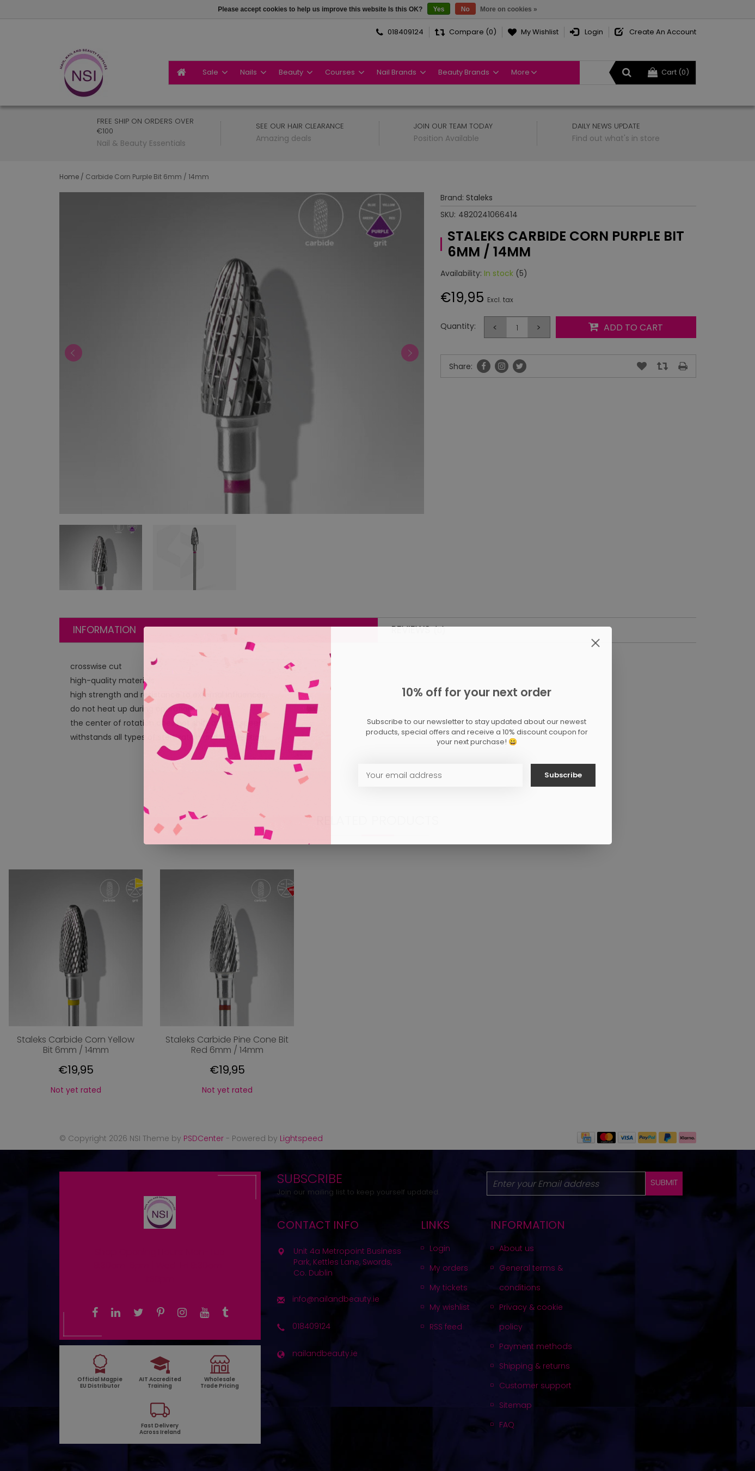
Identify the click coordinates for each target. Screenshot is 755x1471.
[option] (75, 986)
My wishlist (449, 1307)
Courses (340, 72)
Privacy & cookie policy (531, 1317)
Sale (210, 72)
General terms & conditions (531, 1277)
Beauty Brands (463, 72)
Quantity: (458, 326)
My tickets (448, 1287)
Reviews (418, 629)
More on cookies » (508, 9)
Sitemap (515, 1405)
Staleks (479, 197)
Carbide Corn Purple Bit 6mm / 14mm (147, 176)
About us (516, 1248)
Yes (439, 9)
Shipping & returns (534, 1365)
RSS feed (445, 1326)
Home (69, 176)
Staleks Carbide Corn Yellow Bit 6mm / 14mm (75, 1044)
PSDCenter (203, 1138)
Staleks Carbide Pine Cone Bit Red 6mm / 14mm (227, 1044)
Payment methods (535, 1346)
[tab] (218, 630)
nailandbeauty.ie (325, 1353)
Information (104, 629)
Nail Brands (396, 72)
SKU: (448, 214)
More (520, 72)
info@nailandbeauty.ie (335, 1299)
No (465, 9)
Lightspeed (301, 1138)
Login (439, 1248)
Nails (248, 72)
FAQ (506, 1424)
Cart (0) (668, 72)
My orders (448, 1267)
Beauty (291, 72)
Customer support (535, 1385)
